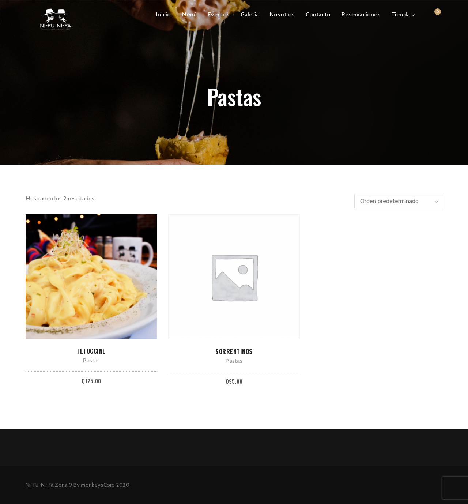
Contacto (318, 14)
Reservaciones (360, 14)
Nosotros (282, 14)
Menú (189, 14)
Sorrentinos (234, 351)
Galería (250, 14)
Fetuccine (91, 351)
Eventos (218, 14)
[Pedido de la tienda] (398, 201)
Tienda (400, 14)
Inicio (163, 14)
